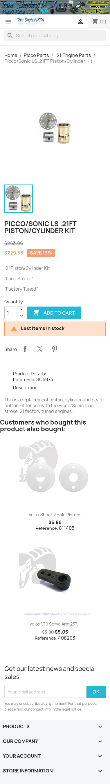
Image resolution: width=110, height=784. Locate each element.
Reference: (24, 379)
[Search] (55, 35)
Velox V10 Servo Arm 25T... (55, 624)
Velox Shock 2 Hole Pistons (55, 514)
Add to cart (54, 313)
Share (25, 349)
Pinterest (54, 349)
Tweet (40, 349)
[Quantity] (11, 313)
